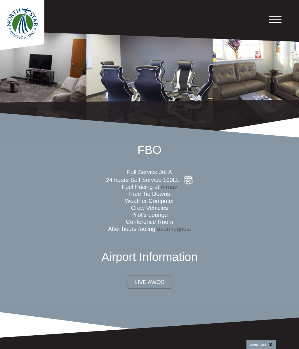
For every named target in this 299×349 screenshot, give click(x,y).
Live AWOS (150, 282)
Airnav (169, 187)
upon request (174, 229)
